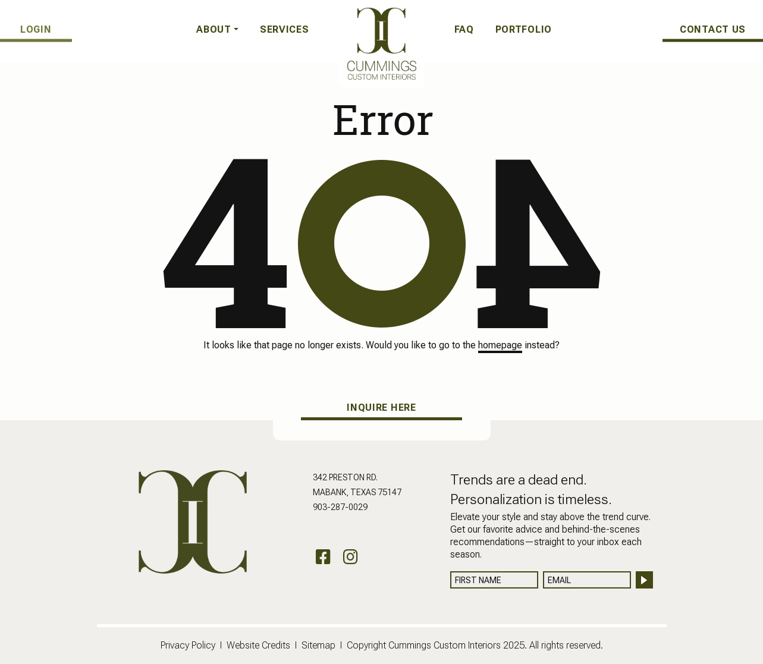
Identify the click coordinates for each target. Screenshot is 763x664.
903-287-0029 (340, 507)
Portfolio (523, 29)
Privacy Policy (188, 645)
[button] (217, 30)
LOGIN (36, 28)
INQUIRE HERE (381, 407)
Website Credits (258, 645)
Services (284, 29)
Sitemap (318, 645)
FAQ (464, 29)
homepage (500, 345)
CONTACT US (713, 28)
